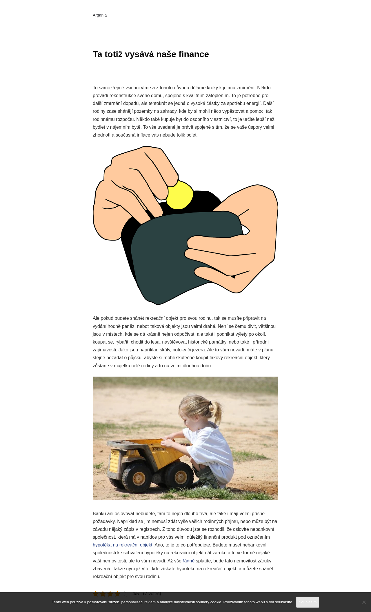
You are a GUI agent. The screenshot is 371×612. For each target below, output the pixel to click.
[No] (364, 602)
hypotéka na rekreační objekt (122, 544)
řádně (187, 560)
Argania (100, 15)
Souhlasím (308, 602)
